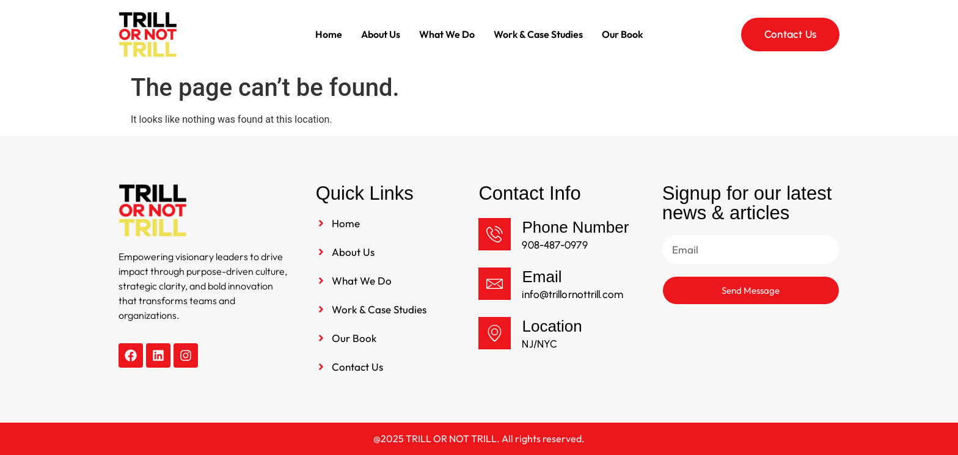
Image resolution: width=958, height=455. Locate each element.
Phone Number (575, 227)
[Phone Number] (494, 234)
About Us (380, 34)
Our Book (622, 34)
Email (541, 277)
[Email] (494, 284)
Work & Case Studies (538, 34)
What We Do (447, 34)
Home (328, 34)
